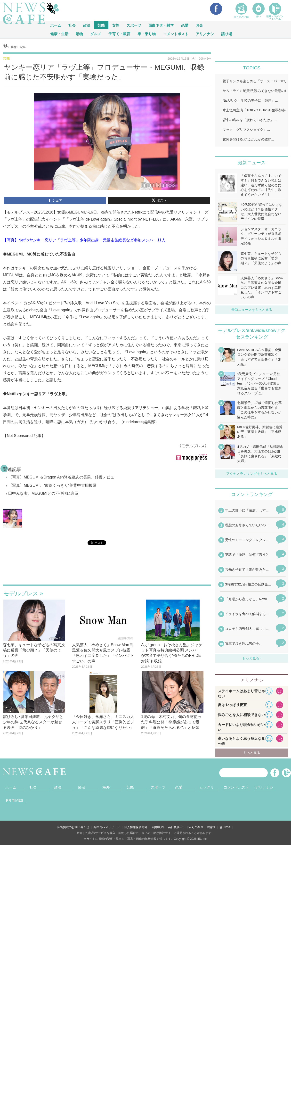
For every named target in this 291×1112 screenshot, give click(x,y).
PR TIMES (14, 800)
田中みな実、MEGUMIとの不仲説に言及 (43, 493)
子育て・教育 (119, 33)
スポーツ (134, 25)
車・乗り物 (146, 33)
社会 (72, 25)
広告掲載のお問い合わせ (73, 827)
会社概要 (174, 827)
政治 (86, 25)
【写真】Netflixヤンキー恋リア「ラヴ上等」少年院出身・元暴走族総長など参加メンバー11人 (84, 240)
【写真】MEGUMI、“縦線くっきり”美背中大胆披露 (52, 485)
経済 (81, 787)
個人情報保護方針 (135, 827)
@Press (225, 827)
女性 (115, 25)
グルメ (95, 33)
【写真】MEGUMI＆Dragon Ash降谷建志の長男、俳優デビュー (63, 477)
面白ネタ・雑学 (161, 25)
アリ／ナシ (205, 33)
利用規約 (158, 827)
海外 (106, 787)
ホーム (10, 787)
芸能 (101, 25)
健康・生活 (59, 33)
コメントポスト (175, 33)
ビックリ (206, 787)
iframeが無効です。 (251, 580)
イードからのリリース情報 (197, 827)
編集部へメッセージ (107, 827)
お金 (199, 25)
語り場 (226, 33)
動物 (79, 33)
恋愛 (184, 25)
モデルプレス (20, 593)
